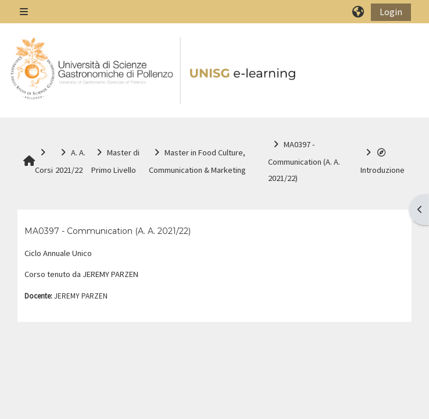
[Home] (154, 71)
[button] (358, 11)
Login (391, 11)
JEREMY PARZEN (81, 296)
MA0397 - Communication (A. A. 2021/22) (107, 231)
